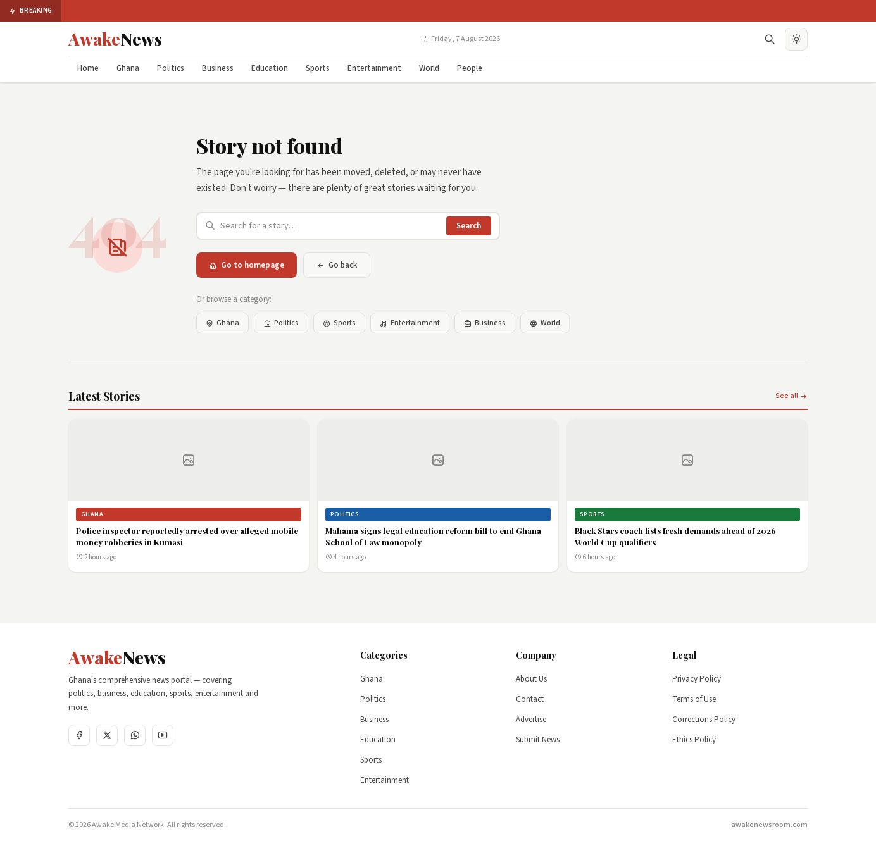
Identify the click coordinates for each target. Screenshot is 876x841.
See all (791, 395)
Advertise (531, 719)
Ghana (127, 68)
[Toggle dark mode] (796, 39)
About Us (531, 679)
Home (88, 68)
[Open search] (769, 39)
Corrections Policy (703, 719)
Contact (530, 699)
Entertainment (374, 68)
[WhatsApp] (135, 735)
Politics (170, 68)
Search (468, 226)
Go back (336, 265)
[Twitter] (107, 735)
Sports (318, 68)
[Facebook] (79, 735)
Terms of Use (694, 699)
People (469, 68)
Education (269, 68)
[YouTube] (162, 735)
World (429, 68)
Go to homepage (246, 265)
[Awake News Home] (115, 39)
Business (218, 68)
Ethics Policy (694, 739)
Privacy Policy (696, 679)
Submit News (538, 739)
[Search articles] (330, 226)
